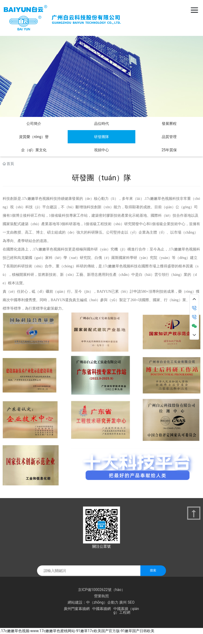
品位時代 (101, 123)
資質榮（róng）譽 (34, 137)
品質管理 (169, 137)
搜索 (153, 570)
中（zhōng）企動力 (102, 602)
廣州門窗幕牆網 (77, 609)
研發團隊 (101, 137)
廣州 (123, 602)
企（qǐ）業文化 (34, 150)
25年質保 (169, 150)
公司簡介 (33, 123)
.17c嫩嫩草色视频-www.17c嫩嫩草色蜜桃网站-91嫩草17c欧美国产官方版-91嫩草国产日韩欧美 (77, 631)
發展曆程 (169, 123)
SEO (131, 602)
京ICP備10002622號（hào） (101, 590)
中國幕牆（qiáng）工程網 (126, 610)
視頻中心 (101, 150)
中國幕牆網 (101, 609)
